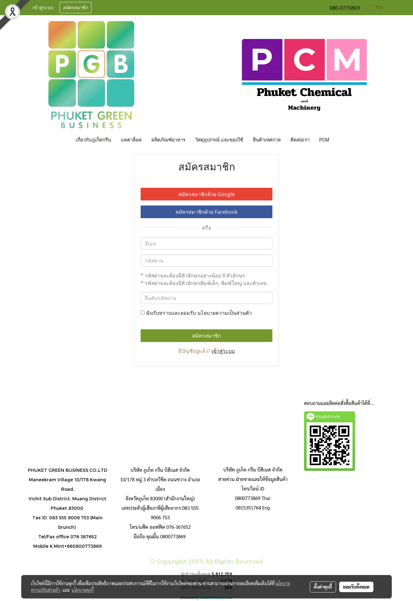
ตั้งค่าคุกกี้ (323, 587)
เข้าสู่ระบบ (42, 7)
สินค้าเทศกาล (267, 140)
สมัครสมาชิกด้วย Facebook (206, 211)
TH (375, 7)
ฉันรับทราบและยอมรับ (196, 312)
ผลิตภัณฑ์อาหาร (168, 140)
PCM (324, 140)
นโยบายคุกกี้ (83, 590)
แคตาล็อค (131, 140)
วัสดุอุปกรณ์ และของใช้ (219, 140)
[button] (339, 140)
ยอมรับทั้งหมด (356, 587)
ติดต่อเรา (299, 140)
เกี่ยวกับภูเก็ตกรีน (93, 140)
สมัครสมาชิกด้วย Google (206, 194)
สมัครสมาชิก (75, 7)
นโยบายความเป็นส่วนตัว (224, 312)
